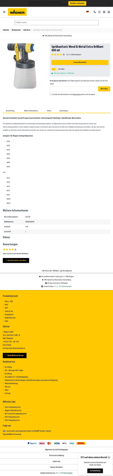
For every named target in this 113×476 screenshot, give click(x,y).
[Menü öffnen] (4, 12)
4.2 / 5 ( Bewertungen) (73, 55)
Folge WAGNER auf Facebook (12, 434)
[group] (66, 54)
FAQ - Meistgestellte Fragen (13, 370)
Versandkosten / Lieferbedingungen (15, 377)
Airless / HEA (8, 301)
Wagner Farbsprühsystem (12, 410)
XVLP (5, 308)
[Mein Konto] (104, 12)
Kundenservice (9, 361)
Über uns (7, 387)
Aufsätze (26, 30)
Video (6, 390)
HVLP (5, 305)
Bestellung (7, 367)
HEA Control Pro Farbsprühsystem (15, 414)
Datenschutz (76, 94)
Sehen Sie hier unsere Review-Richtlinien (15, 254)
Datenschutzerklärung (56, 455)
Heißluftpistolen (9, 318)
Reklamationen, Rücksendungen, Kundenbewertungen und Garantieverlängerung (30, 380)
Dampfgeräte (8, 315)
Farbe (5, 321)
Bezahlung (7, 374)
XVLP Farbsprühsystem (11, 417)
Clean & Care (8, 311)
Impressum (56, 461)
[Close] (109, 457)
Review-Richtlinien (56, 467)
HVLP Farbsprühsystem (11, 420)
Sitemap (6, 393)
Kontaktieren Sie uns (15, 355)
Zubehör (6, 30)
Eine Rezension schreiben (16, 260)
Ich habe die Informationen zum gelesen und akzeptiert (73, 94)
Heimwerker (16, 30)
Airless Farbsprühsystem (12, 407)
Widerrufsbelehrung (10, 383)
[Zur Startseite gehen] (46, 12)
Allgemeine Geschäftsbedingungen (56, 450)
